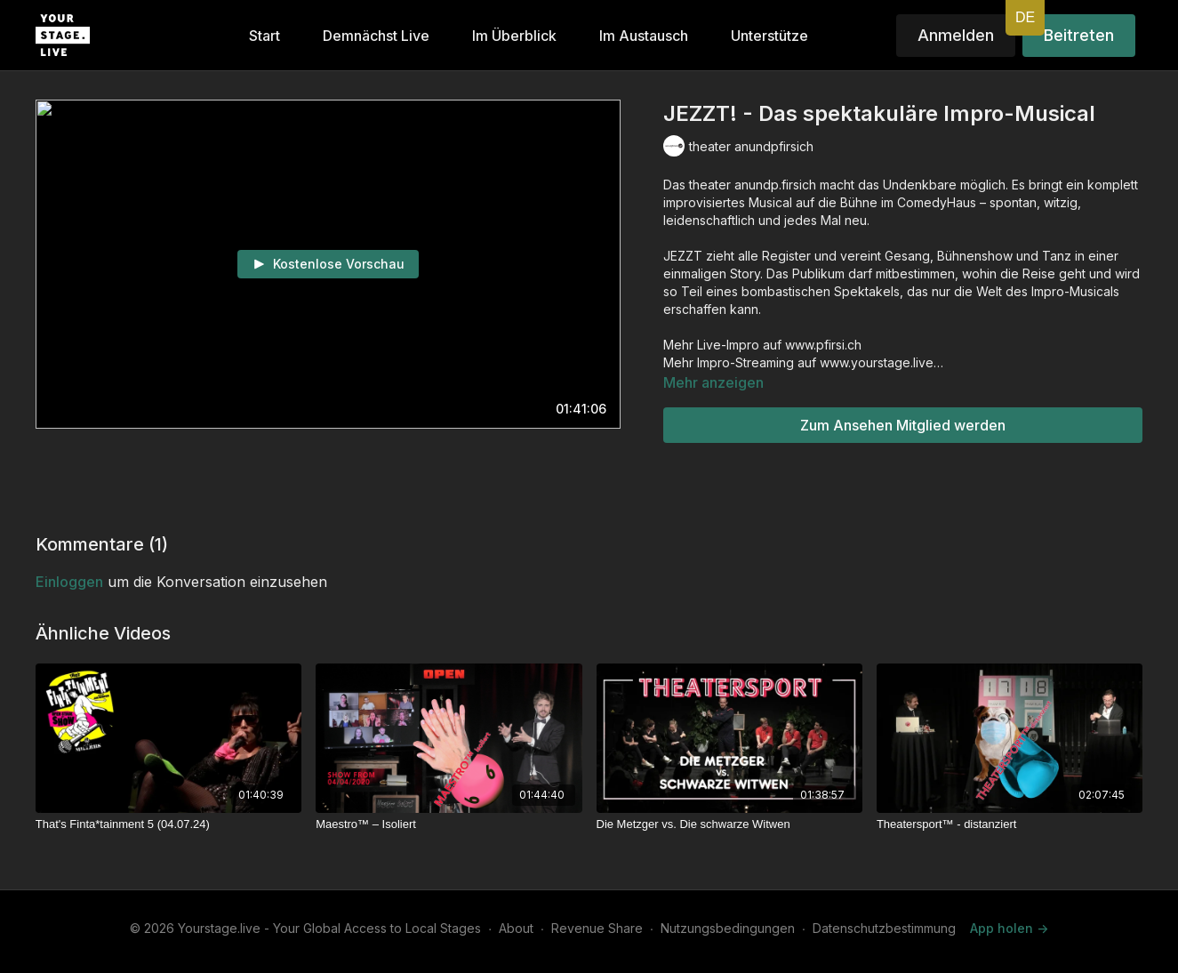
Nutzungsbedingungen (728, 928)
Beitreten (1079, 35)
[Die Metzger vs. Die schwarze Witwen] (729, 824)
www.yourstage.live (875, 362)
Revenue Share (597, 928)
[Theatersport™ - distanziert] (1009, 824)
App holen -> (1009, 928)
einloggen (69, 582)
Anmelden (956, 35)
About (516, 928)
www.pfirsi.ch (823, 344)
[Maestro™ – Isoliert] (448, 824)
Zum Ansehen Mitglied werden (903, 425)
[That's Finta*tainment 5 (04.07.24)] (168, 824)
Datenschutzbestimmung (884, 928)
